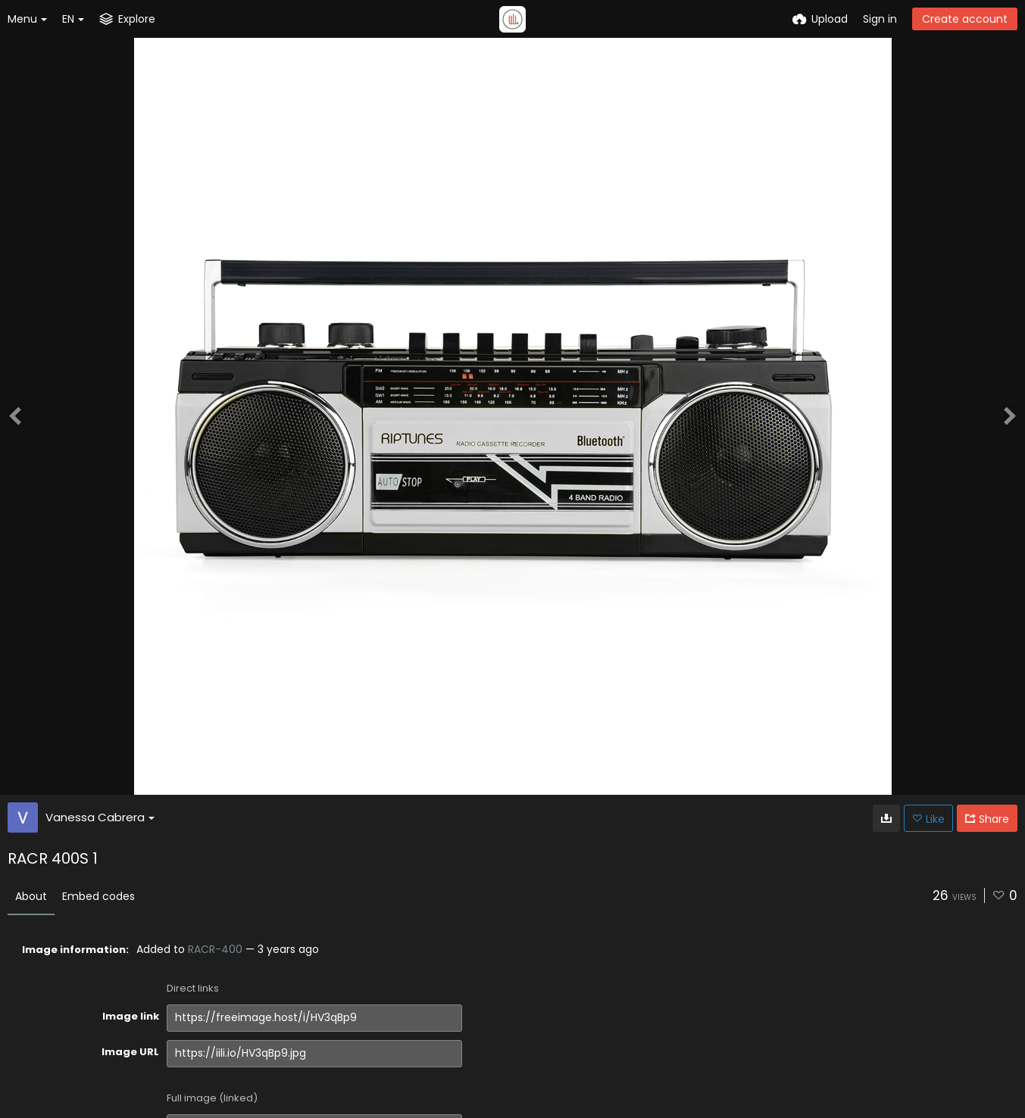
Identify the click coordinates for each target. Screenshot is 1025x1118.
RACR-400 (215, 949)
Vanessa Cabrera (100, 817)
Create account (965, 18)
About (31, 896)
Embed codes (98, 896)
